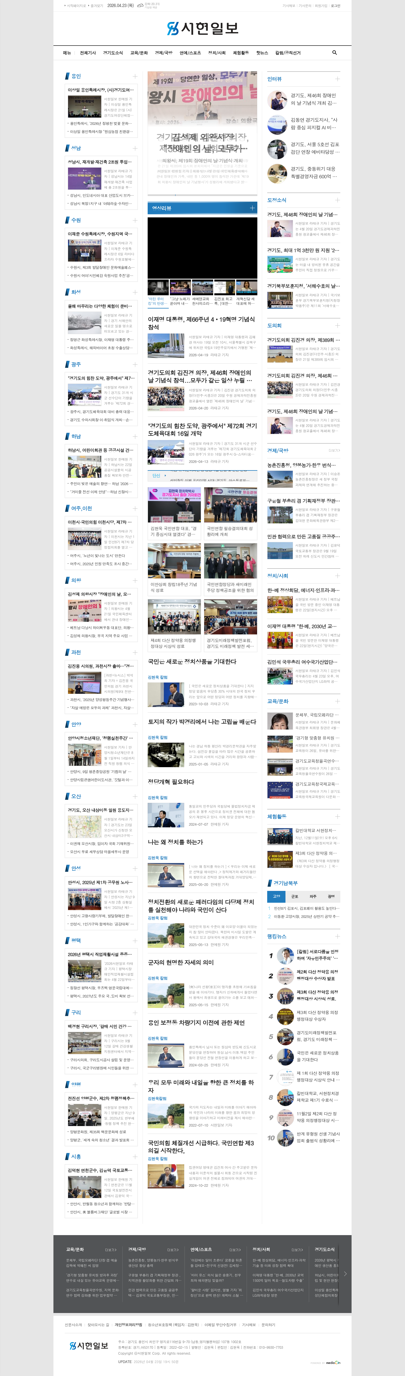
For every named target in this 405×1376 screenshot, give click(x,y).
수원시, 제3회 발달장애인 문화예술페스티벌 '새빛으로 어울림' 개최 (102, 267)
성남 (76, 148)
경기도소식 (113, 53)
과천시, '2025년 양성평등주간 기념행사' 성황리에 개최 (102, 699)
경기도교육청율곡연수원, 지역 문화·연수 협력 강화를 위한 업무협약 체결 (93, 1292)
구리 (76, 1012)
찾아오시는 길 (98, 1325)
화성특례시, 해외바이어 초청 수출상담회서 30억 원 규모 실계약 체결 (102, 347)
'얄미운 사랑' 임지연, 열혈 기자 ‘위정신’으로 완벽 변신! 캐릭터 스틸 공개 (216, 1292)
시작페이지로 (76, 5)
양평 (76, 1084)
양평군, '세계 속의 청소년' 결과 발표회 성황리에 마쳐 (102, 1140)
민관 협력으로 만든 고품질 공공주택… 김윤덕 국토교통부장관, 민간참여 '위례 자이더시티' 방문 (155, 1292)
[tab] (276, 897)
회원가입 (321, 5)
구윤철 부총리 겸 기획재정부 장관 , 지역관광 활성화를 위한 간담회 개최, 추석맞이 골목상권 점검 (154, 1278)
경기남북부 (286, 883)
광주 (76, 364)
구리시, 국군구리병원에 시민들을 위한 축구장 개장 (102, 1068)
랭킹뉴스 (276, 936)
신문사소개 (73, 1325)
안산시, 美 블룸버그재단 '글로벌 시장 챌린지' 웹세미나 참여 (102, 1212)
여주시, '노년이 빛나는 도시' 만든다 (97, 555)
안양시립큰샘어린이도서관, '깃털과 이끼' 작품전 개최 (102, 779)
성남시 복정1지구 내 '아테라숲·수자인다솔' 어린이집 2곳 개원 (102, 203)
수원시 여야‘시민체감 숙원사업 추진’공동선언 (102, 275)
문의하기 (268, 1325)
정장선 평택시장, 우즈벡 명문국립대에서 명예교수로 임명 (102, 987)
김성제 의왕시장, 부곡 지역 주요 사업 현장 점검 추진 (102, 635)
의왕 (76, 580)
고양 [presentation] (276, 896)
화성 (76, 292)
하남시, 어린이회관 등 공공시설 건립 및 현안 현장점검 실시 (210, 476)
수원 (76, 220)
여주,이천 (81, 508)
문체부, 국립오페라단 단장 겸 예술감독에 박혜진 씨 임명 (91, 1263)
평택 (76, 940)
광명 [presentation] (331, 896)
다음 (346, 1273)
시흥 (76, 1156)
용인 (76, 76)
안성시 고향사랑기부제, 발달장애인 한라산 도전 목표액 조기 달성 (102, 915)
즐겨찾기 (97, 5)
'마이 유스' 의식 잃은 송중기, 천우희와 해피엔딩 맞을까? (215, 1278)
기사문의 (305, 5)
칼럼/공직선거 (288, 53)
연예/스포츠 (190, 53)
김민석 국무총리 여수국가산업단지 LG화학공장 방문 (278, 1292)
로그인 (335, 5)
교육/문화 (139, 53)
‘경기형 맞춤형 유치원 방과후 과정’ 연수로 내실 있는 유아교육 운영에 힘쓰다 (92, 1278)
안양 (76, 724)
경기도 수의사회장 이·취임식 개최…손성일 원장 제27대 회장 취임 (102, 419)
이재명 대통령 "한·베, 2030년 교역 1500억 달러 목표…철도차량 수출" (278, 1278)
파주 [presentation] (312, 896)
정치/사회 (217, 53)
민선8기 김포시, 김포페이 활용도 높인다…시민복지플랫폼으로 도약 (307, 908)
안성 (76, 868)
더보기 (110, 1250)
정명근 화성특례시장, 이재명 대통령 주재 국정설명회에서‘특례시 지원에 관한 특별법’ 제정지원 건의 (102, 339)
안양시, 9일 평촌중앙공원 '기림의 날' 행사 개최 (102, 771)
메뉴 (67, 53)
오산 (76, 796)
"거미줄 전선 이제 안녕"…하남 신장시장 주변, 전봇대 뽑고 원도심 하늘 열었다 (102, 491)
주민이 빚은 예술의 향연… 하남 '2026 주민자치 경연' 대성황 (102, 483)
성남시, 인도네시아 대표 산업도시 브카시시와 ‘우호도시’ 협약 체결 (102, 195)
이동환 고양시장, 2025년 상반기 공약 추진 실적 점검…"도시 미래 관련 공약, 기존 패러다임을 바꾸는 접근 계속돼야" (307, 916)
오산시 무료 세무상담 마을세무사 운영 (99, 851)
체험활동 (241, 53)
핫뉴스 (262, 53)
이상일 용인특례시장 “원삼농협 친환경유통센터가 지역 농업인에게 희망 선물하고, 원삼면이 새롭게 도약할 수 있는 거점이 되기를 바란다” (102, 131)
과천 (76, 652)
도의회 (274, 325)
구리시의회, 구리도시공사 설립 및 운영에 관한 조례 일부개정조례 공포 (102, 1059)
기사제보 (289, 5)
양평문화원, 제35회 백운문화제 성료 (98, 1131)
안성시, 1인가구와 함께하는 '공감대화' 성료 (102, 924)
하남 (76, 436)
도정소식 (276, 200)
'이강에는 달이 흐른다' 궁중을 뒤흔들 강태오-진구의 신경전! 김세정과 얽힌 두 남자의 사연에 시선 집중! (216, 1263)
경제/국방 (163, 53)
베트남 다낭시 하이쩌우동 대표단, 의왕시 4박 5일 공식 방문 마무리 (102, 627)
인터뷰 (274, 78)
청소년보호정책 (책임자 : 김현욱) (173, 1325)
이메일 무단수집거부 (220, 1325)
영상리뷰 (161, 208)
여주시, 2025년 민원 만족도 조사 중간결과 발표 (102, 563)
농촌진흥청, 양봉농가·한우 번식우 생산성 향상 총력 (153, 1263)
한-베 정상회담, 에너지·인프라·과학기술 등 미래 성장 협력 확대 (279, 1263)
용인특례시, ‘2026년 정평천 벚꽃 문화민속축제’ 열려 (102, 123)
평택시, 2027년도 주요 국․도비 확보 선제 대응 (102, 996)
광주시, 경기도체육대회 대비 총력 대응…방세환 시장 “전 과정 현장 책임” (102, 411)
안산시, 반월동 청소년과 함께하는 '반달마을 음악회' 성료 (102, 1203)
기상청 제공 (151, 7)
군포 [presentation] (294, 896)
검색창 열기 (334, 53)
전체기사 (88, 53)
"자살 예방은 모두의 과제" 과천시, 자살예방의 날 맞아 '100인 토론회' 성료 (102, 707)
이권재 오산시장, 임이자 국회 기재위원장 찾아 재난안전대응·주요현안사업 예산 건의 (102, 843)
